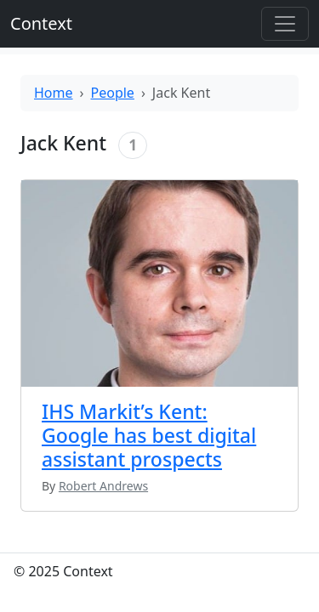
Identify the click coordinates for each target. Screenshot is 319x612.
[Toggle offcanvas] (285, 24)
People (112, 92)
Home (53, 92)
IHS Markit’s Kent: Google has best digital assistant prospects (149, 435)
